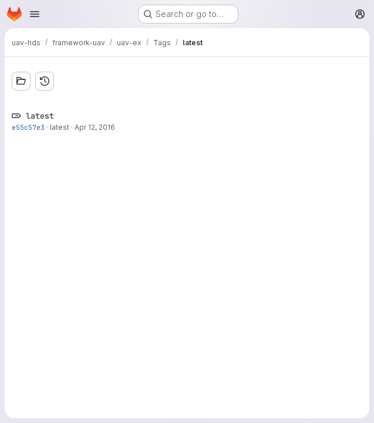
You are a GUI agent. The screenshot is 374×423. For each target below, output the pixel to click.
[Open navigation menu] (34, 14)
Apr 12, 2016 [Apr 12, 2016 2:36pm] (95, 127)
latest (59, 127)
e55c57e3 (28, 127)
